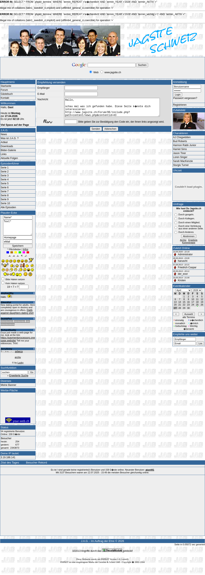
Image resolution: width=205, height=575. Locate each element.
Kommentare (188, 242)
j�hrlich (194, 323)
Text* (17, 229)
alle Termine (188, 317)
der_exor (183, 273)
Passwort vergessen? (185, 98)
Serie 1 (5, 167)
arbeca (19, 354)
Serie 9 (5, 199)
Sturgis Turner (181, 165)
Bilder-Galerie (8, 150)
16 (188, 302)
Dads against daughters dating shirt (17, 315)
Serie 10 (5, 203)
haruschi (182, 260)
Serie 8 (5, 195)
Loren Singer (180, 157)
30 (188, 308)
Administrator (185, 254)
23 (188, 304)
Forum (4, 90)
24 (192, 304)
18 (197, 302)
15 (184, 302)
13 (175, 302)
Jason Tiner (179, 153)
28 (179, 308)
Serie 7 (5, 191)
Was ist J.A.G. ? (10, 138)
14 (179, 302)
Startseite (6, 86)
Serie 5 (5, 183)
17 (192, 302)
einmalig (179, 320)
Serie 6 (5, 187)
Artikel (4, 142)
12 (202, 299)
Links (3, 154)
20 (175, 304)
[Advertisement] (34, 69)
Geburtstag (181, 326)
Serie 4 (5, 179)
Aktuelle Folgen (9, 158)
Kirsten (182, 280)
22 (184, 304)
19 (202, 302)
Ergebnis (192, 240)
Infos (25, 252)
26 (202, 304)
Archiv (183, 240)
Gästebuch (7, 93)
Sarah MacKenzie (183, 161)
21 (179, 304)
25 (197, 304)
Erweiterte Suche (18, 378)
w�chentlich (196, 320)
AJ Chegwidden (182, 137)
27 (175, 308)
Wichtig (193, 326)
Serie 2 (5, 171)
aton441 (149, 473)
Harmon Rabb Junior (184, 145)
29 (184, 308)
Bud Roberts (180, 141)
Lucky (21, 366)
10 (192, 299)
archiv (18, 360)
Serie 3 (5, 175)
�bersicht (188, 329)
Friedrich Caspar (187, 267)
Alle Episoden (8, 207)
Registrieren (180, 104)
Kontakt (5, 97)
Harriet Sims (180, 149)
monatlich (180, 323)
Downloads (7, 146)
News (4, 134)
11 (197, 299)
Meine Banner (8, 388)
